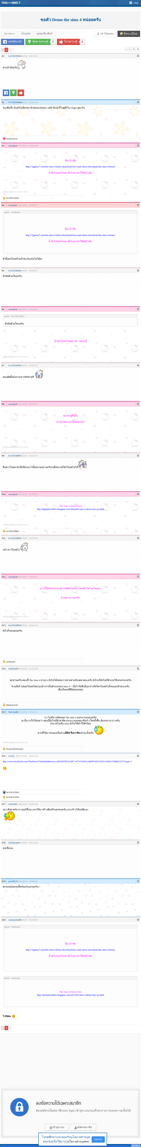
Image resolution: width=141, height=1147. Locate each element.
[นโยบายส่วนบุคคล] (78, 1141)
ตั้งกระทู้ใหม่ (129, 33)
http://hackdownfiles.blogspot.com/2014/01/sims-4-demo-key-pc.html (70, 509)
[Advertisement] (36, 1060)
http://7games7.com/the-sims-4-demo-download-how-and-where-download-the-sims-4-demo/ (70, 166)
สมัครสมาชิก (83, 1127)
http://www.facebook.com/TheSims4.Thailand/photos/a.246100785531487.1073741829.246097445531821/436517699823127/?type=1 (67, 761)
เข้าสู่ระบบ (56, 1127)
